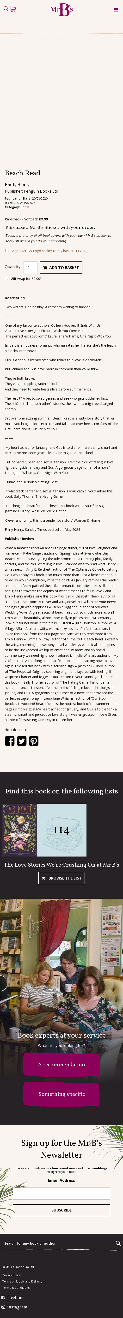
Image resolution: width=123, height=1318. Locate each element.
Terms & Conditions (16, 1287)
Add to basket (64, 267)
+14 (61, 830)
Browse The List (65, 878)
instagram (17, 1307)
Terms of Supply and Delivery (22, 1281)
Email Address (61, 1180)
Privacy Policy (11, 1275)
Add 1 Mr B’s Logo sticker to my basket (49, 250)
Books (25, 207)
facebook (16, 1298)
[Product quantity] (30, 267)
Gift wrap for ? (23, 278)
